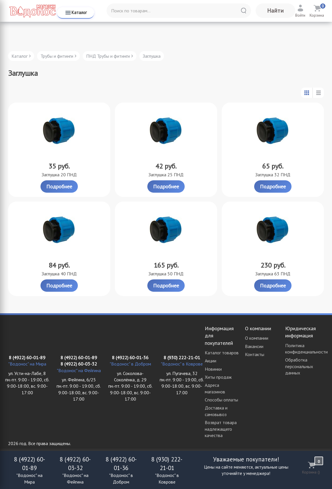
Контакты (254, 354)
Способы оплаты (221, 400)
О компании (256, 338)
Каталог (76, 12)
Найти (275, 10)
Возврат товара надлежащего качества (221, 429)
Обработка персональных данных (299, 366)
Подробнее (59, 186)
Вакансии (254, 346)
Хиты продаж (218, 377)
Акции (210, 361)
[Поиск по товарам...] (179, 10)
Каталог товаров (222, 352)
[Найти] (243, 10)
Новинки (213, 369)
